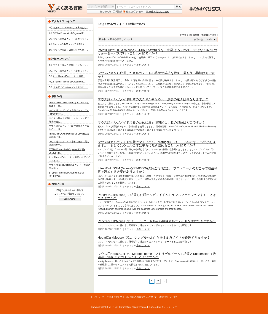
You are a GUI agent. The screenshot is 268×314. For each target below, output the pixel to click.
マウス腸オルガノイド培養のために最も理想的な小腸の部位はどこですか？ (151, 122)
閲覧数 (118, 11)
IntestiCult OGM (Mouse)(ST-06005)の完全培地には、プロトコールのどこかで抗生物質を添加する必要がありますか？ (158, 170)
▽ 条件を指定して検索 (157, 11)
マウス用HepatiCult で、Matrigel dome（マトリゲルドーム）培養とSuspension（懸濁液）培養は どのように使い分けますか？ (157, 255)
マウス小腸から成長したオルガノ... (70, 50)
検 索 (178, 6)
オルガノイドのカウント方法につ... (70, 27)
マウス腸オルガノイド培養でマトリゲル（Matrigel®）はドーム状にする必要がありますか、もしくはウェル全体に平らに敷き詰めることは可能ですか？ (157, 143)
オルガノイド (116, 24)
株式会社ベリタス (168, 297)
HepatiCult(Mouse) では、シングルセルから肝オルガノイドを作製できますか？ (154, 237)
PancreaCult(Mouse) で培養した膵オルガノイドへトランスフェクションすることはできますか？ (157, 196)
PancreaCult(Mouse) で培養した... (70, 44)
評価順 (139, 11)
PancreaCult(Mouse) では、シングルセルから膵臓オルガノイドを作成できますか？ (157, 221)
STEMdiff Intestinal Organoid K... (69, 33)
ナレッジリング (169, 307)
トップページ (97, 297)
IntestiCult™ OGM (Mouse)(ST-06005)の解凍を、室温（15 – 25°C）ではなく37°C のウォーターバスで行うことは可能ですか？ (157, 51)
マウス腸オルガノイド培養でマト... (70, 39)
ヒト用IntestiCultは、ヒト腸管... (69, 76)
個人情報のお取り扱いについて (141, 297)
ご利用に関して (114, 297)
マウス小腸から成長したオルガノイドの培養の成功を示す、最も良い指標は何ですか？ (156, 74)
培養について (143, 64)
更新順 (129, 11)
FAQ (101, 24)
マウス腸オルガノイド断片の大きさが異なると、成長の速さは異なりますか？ (153, 99)
